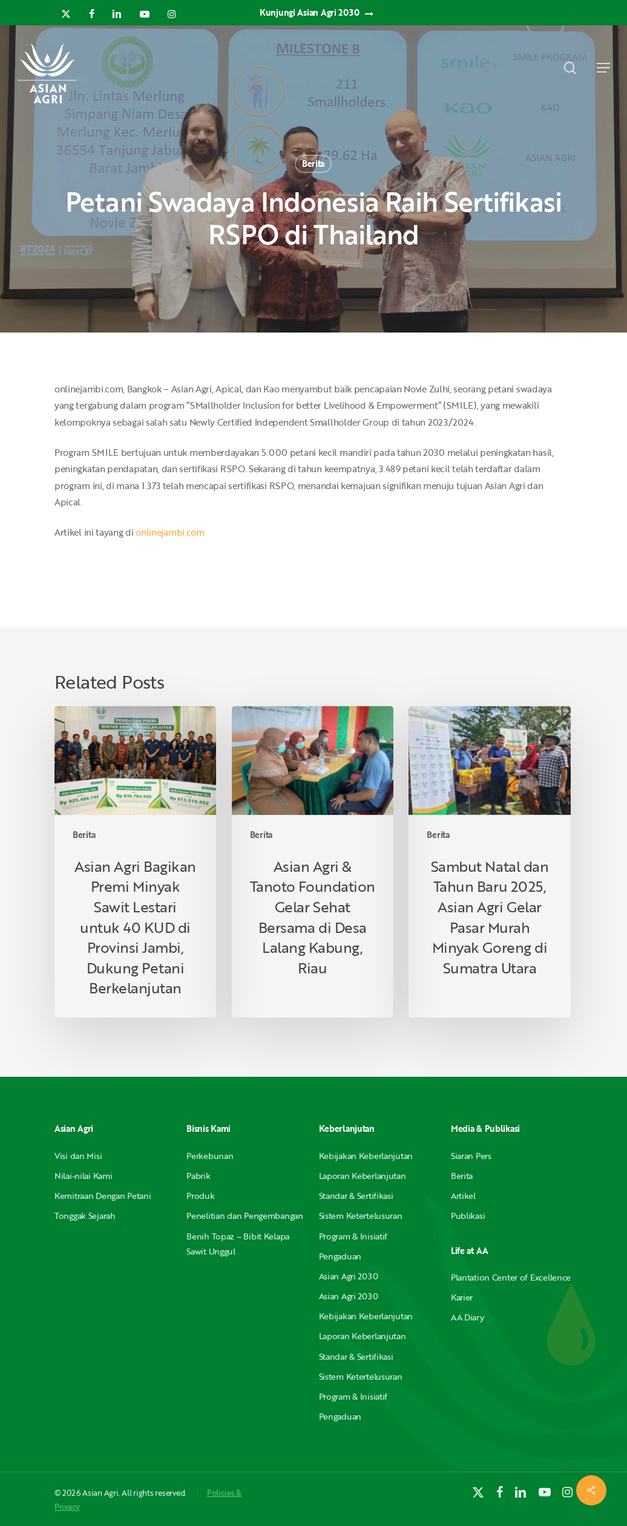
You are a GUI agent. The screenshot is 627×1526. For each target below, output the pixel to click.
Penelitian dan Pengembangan (244, 1215)
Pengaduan (340, 1256)
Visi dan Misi (78, 1155)
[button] (603, 68)
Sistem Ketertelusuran (360, 1215)
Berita (313, 163)
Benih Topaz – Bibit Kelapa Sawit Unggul (237, 1244)
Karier (462, 1297)
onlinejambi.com (170, 532)
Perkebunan (209, 1155)
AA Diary (467, 1317)
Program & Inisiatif (353, 1236)
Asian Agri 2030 (348, 1276)
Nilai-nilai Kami (83, 1175)
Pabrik (198, 1175)
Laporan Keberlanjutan (362, 1175)
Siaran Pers (471, 1155)
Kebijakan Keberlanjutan (366, 1155)
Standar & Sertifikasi (356, 1195)
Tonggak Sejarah (85, 1215)
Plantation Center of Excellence (511, 1277)
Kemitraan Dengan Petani (102, 1195)
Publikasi (468, 1215)
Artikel (463, 1195)
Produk (200, 1195)
